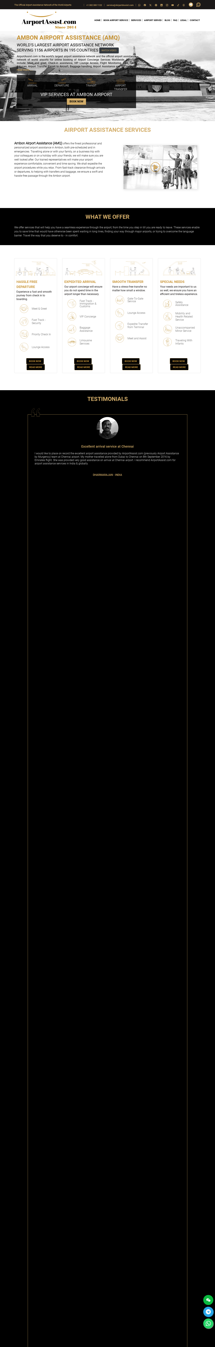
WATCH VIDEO (109, 50)
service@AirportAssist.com (120, 5)
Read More (35, 367)
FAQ (175, 20)
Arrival (32, 85)
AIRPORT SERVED (153, 20)
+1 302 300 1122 (94, 5)
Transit (91, 85)
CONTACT (195, 20)
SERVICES (136, 20)
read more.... (25, 69)
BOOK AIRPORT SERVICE (115, 20)
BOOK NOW (76, 101)
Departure (61, 85)
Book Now (35, 361)
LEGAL (183, 20)
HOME (97, 20)
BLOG (167, 20)
